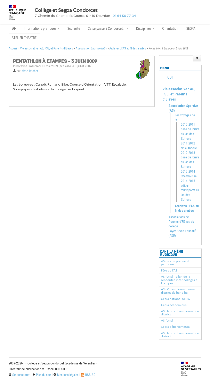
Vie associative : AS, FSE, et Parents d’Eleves (46, 48)
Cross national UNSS (175, 299)
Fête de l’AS (169, 270)
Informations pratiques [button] (41, 28)
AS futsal (167, 320)
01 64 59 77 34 (124, 16)
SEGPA (190, 28)
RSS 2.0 (88, 375)
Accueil (13, 48)
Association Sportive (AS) (91, 48)
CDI (170, 77)
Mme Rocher (30, 71)
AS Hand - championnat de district (180, 312)
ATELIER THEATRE (24, 38)
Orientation (170, 28)
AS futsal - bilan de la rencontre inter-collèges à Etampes (179, 280)
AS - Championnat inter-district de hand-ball (178, 290)
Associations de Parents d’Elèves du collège (181, 221)
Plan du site (41, 375)
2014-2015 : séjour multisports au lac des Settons (190, 190)
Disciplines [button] (145, 28)
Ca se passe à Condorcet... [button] (108, 28)
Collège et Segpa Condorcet (65, 10)
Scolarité (73, 28)
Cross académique (174, 305)
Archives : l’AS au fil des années (127, 48)
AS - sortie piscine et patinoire (175, 262)
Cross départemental (176, 327)
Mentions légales (66, 375)
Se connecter (19, 375)
